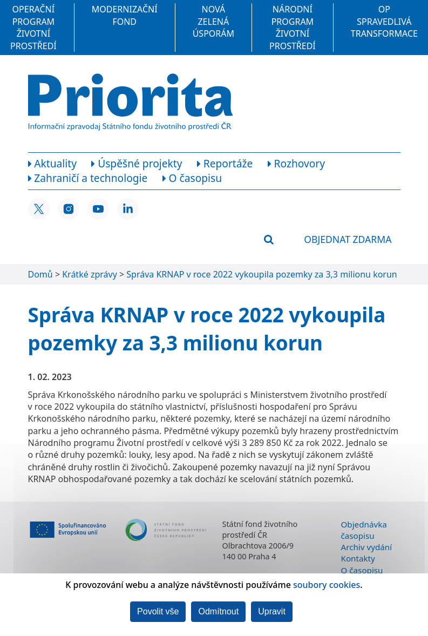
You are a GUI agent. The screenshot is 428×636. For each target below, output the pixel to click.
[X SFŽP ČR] (39, 209)
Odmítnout (218, 611)
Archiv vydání (366, 547)
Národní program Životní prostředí (292, 27)
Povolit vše (158, 611)
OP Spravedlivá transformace (384, 21)
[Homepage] (130, 102)
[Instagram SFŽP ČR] (68, 209)
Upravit (272, 611)
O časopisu (362, 570)
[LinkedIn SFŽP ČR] (128, 209)
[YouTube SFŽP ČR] (98, 209)
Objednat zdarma (347, 239)
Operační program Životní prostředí (33, 27)
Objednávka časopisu (364, 530)
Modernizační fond (125, 15)
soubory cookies (326, 585)
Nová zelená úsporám (213, 21)
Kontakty (358, 558)
